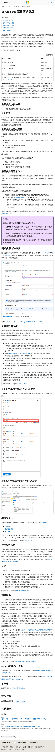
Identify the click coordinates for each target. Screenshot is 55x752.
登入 (52, 2)
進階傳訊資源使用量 (8, 23)
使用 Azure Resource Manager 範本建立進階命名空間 (24, 322)
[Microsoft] (27, 2)
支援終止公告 (21, 384)
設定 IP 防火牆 (27, 540)
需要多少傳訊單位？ (8, 25)
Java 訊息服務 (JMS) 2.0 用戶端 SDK (19, 353)
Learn (3, 6)
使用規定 (3, 749)
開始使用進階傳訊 (8, 27)
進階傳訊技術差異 (8, 20)
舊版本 (12, 747)
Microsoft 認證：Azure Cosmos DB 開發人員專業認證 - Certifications (20, 726)
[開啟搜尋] (48, 2)
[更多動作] (52, 6)
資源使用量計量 (18, 197)
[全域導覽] (2, 2)
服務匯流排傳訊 (26, 6)
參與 (24, 747)
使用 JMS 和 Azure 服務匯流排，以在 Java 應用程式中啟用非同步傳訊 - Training (23, 719)
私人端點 (8, 531)
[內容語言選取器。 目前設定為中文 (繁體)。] (6, 742)
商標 (10, 749)
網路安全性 (44, 522)
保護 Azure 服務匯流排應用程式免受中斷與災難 (36, 630)
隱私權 (30, 747)
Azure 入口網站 (45, 253)
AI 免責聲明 (4, 747)
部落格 (18, 747)
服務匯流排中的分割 (22, 591)
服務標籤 (8, 526)
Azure (9, 6)
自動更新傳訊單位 (7, 214)
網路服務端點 (9, 529)
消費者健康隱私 (39, 747)
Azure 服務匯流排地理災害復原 (26, 661)
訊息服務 (16, 6)
